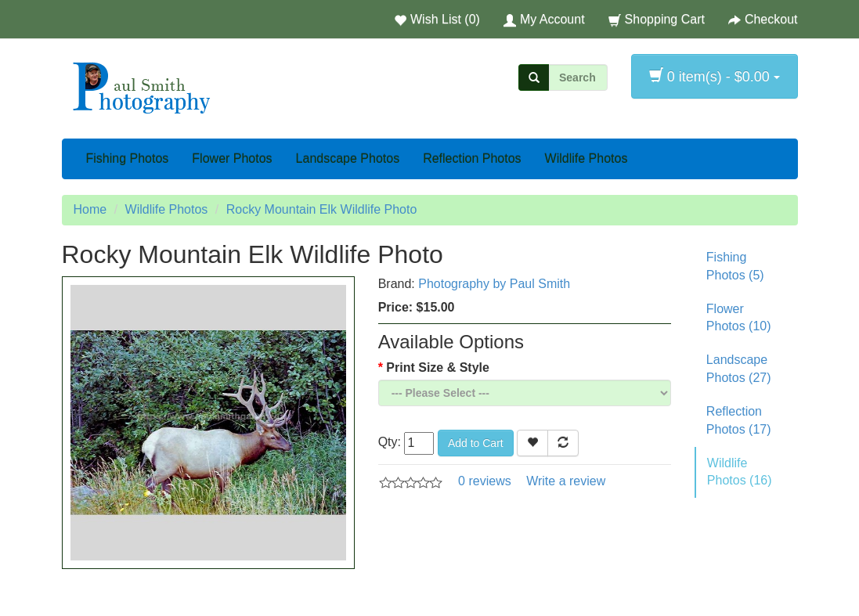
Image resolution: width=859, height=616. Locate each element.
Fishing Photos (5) (735, 266)
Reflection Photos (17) (738, 420)
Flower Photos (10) (738, 317)
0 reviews (484, 481)
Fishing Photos (127, 158)
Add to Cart (475, 443)
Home (90, 209)
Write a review (565, 481)
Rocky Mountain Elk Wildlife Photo (321, 209)
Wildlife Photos (586, 158)
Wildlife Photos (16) (739, 472)
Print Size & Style (437, 367)
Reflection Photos (472, 158)
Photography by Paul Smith (494, 283)
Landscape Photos (348, 158)
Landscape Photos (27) (738, 368)
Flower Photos (232, 158)
